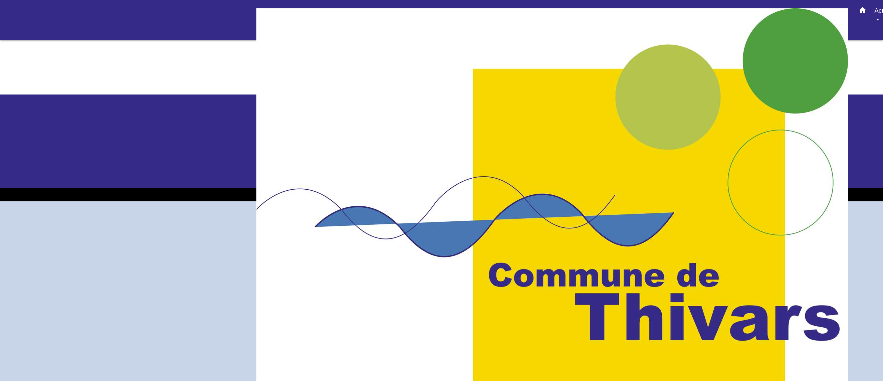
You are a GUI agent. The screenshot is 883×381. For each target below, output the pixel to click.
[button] (862, 11)
